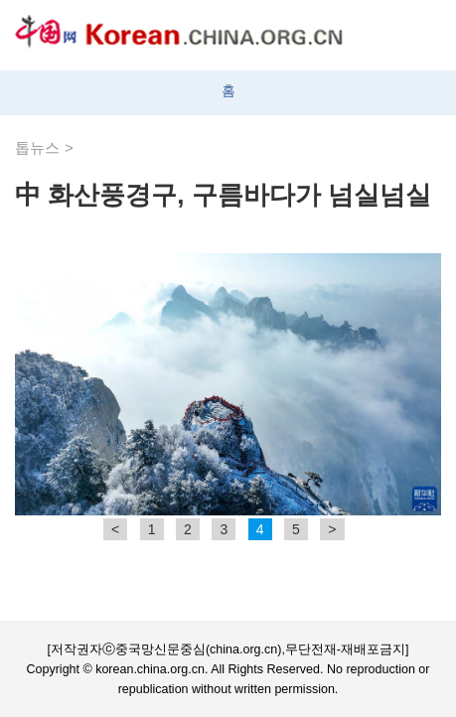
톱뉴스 (37, 147)
